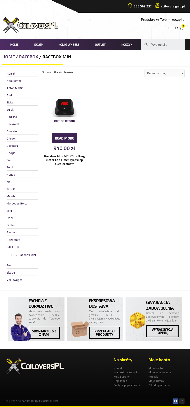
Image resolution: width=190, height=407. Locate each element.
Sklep (38, 44)
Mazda (11, 196)
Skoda (11, 272)
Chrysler (12, 131)
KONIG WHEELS (68, 44)
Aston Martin (15, 88)
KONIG (11, 189)
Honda (11, 174)
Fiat (9, 160)
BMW (10, 102)
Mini (9, 210)
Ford (10, 167)
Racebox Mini (27, 255)
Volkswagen (15, 279)
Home (14, 44)
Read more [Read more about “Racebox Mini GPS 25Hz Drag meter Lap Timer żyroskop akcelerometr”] (64, 138)
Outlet (100, 44)
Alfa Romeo (14, 80)
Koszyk (126, 44)
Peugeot (12, 232)
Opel (10, 218)
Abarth (11, 73)
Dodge (11, 153)
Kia (8, 181)
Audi (9, 95)
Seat (9, 265)
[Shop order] (165, 73)
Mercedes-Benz (17, 203)
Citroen (11, 138)
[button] (44, 333)
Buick (10, 109)
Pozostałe (13, 239)
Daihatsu (12, 145)
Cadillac (12, 117)
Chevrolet (13, 124)
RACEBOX (28, 56)
